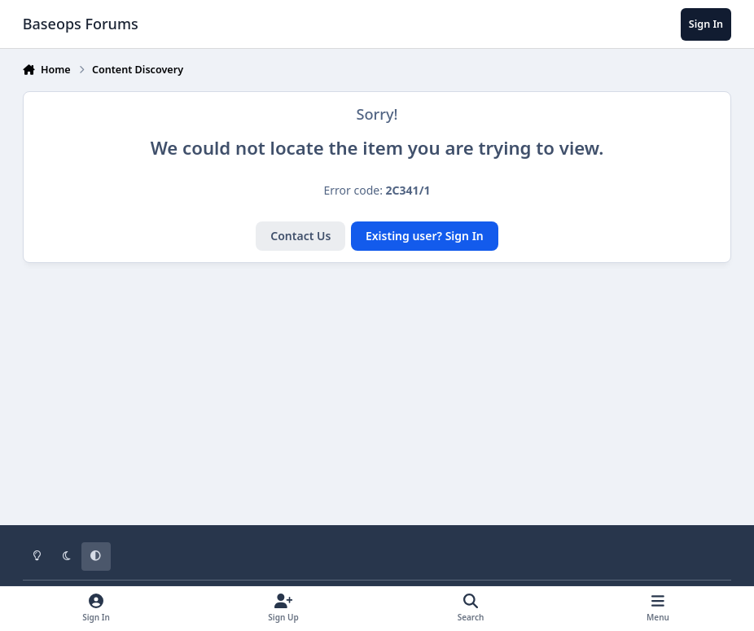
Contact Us (300, 235)
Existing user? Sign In (425, 235)
